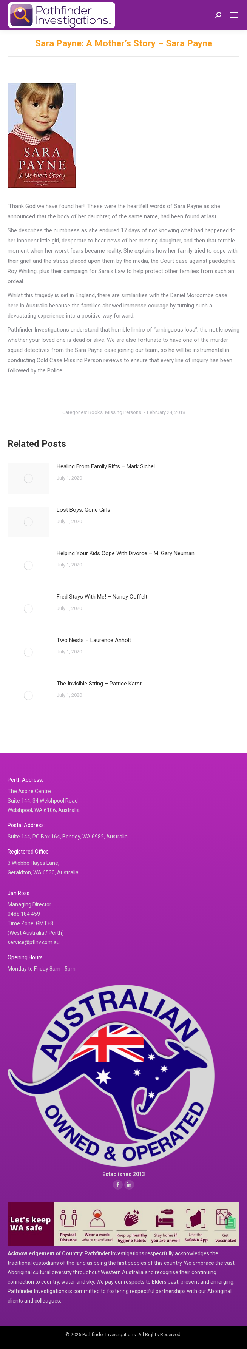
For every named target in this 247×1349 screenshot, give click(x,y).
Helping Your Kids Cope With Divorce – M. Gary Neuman (126, 553)
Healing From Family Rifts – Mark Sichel (106, 466)
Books (95, 412)
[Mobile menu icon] (234, 15)
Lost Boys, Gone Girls (83, 509)
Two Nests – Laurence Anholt (94, 640)
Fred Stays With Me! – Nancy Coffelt (102, 596)
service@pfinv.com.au (34, 942)
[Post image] (28, 478)
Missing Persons (123, 412)
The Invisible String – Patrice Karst (99, 683)
